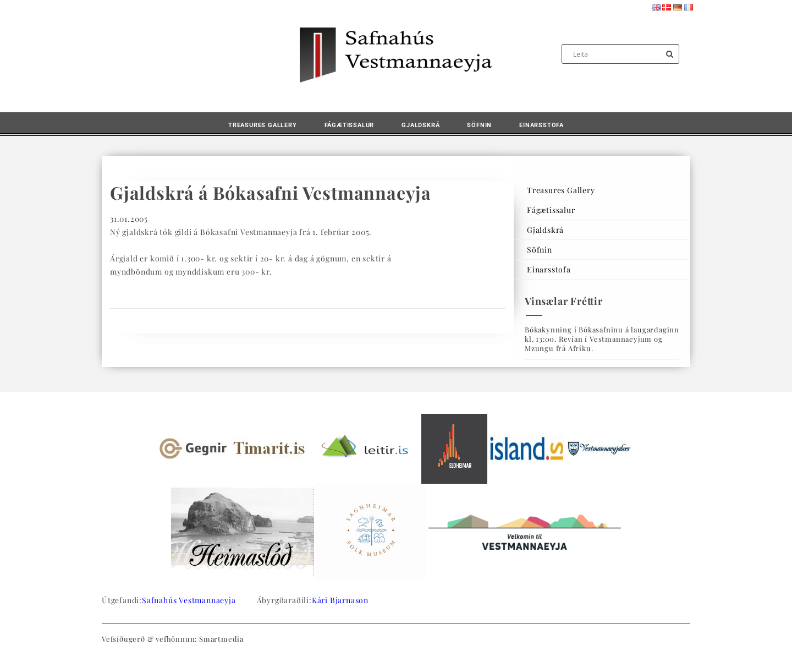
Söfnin (479, 125)
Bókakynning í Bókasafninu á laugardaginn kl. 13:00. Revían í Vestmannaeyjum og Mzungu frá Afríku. (602, 339)
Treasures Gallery (262, 125)
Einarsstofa (541, 125)
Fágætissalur (349, 125)
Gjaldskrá (420, 125)
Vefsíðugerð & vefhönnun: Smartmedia (173, 638)
